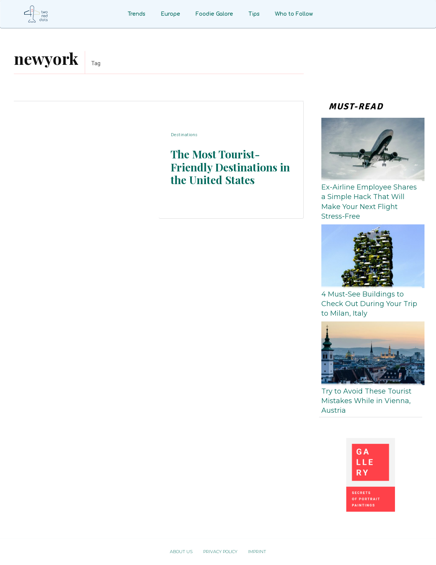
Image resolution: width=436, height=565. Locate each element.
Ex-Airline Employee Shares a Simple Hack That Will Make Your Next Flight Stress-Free (369, 202)
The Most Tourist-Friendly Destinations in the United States (227, 166)
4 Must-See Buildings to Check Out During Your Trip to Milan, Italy (369, 304)
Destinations (184, 135)
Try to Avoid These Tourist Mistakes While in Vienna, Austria (366, 401)
